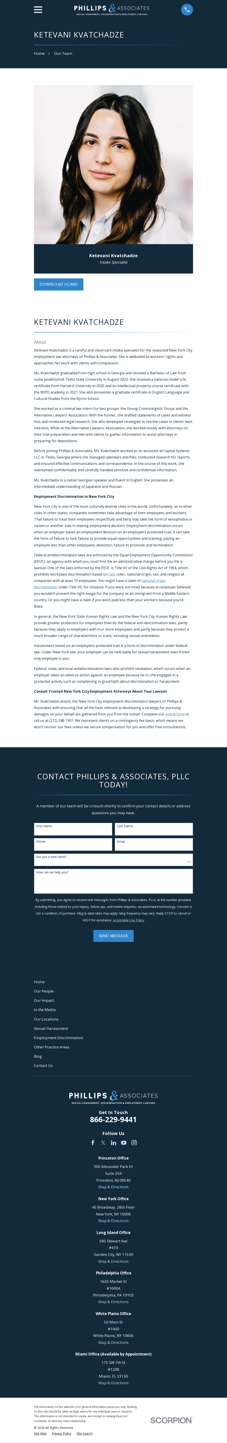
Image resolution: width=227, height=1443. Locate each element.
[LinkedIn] (113, 1142)
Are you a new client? (51, 857)
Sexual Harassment (51, 1028)
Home (39, 981)
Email (121, 842)
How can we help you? (52, 872)
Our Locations (46, 1019)
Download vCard (59, 284)
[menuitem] (40, 1433)
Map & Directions (113, 1186)
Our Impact (44, 1000)
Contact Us (43, 1065)
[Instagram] (134, 1142)
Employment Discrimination (58, 1037)
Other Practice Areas (51, 1046)
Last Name (125, 826)
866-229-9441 (113, 1119)
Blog (38, 1056)
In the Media (45, 1009)
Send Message (113, 936)
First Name (44, 826)
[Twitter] (103, 1142)
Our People (44, 991)
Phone (40, 842)
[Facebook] (93, 1142)
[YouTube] (123, 1142)
